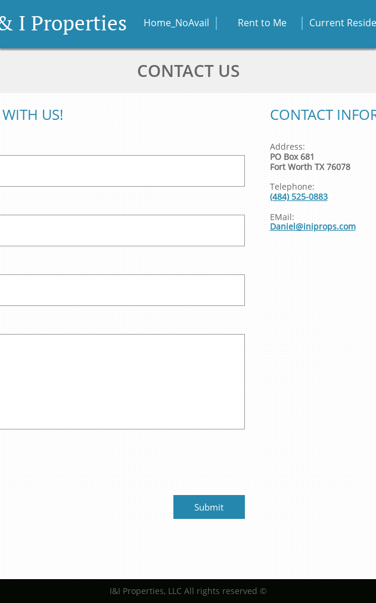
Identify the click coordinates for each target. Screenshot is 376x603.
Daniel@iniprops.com (313, 226)
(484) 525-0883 (299, 196)
